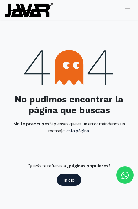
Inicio (69, 180)
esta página (77, 130)
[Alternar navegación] (127, 10)
